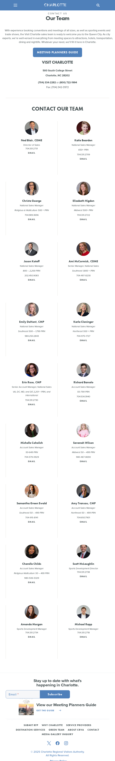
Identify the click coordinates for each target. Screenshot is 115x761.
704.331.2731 (31, 148)
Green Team (56, 730)
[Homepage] (56, 5)
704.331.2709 (83, 154)
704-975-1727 (83, 336)
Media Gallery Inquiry (57, 734)
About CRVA (76, 730)
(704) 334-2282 (47, 82)
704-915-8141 (31, 517)
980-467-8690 (83, 457)
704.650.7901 (83, 517)
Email (31, 153)
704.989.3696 (32, 215)
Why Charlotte (52, 725)
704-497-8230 (83, 275)
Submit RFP (31, 725)
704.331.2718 (83, 632)
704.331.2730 (31, 400)
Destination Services (30, 730)
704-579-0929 (31, 457)
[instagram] (66, 743)
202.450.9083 (32, 275)
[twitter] (49, 743)
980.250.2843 (32, 336)
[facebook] (58, 743)
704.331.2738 (83, 572)
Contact (93, 730)
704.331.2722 (83, 215)
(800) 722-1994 (68, 82)
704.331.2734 (31, 632)
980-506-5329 (31, 578)
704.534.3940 (83, 396)
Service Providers (78, 725)
